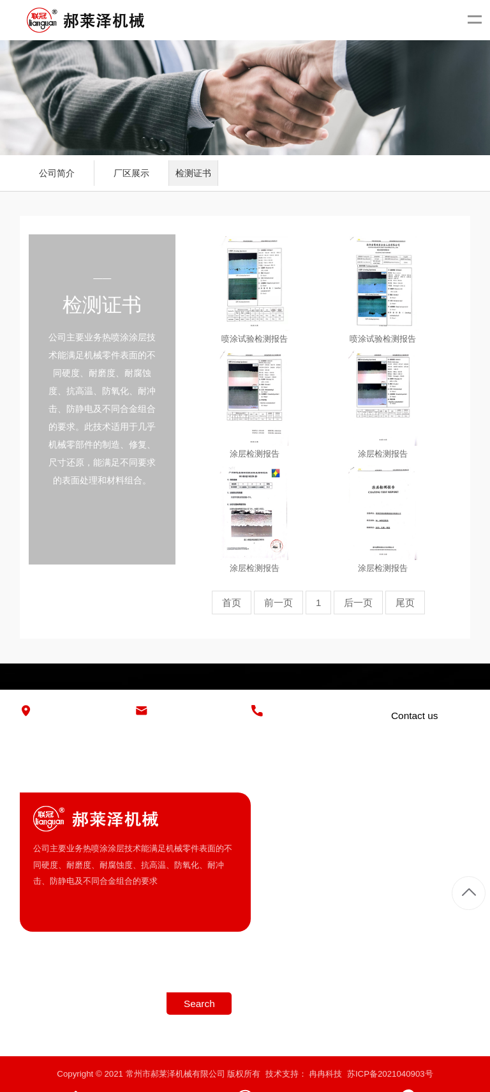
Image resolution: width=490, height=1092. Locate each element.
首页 (231, 602)
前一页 (278, 602)
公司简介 (57, 173)
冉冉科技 (325, 1074)
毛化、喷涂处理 (441, 911)
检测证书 (193, 173)
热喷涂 (424, 869)
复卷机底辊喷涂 (441, 890)
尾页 (405, 602)
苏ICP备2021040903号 (390, 1074)
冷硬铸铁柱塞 (437, 826)
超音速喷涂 (433, 848)
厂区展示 (131, 173)
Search (199, 1003)
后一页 (358, 602)
